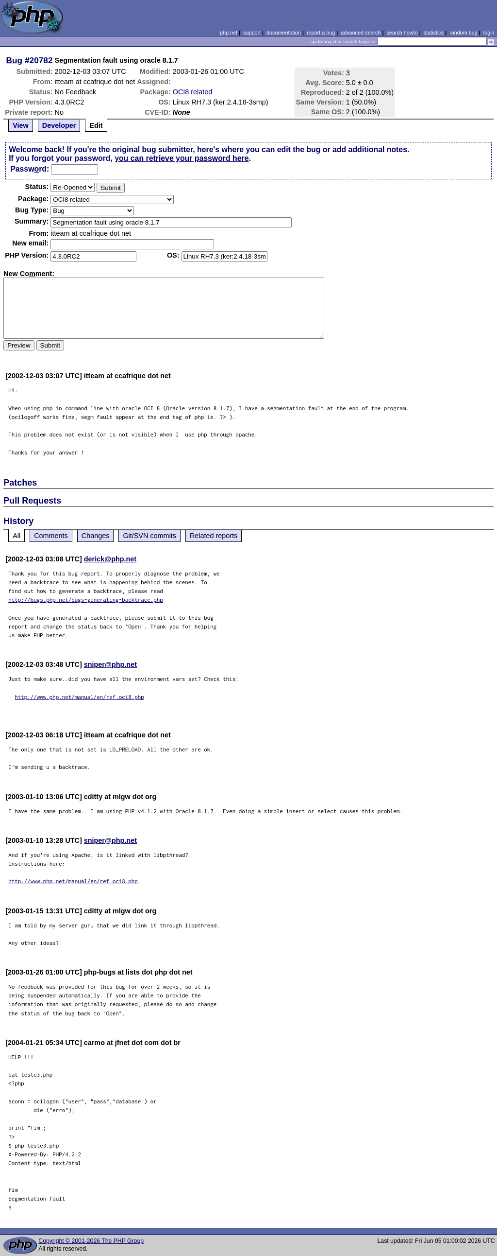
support (252, 32)
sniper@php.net (110, 664)
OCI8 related (193, 92)
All (16, 536)
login (489, 32)
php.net (228, 32)
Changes (96, 536)
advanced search (361, 32)
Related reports (213, 536)
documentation (283, 32)
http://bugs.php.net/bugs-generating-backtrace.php (85, 599)
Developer (59, 125)
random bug (463, 32)
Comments (51, 536)
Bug (14, 60)
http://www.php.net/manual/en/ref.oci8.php (79, 697)
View (21, 125)
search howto (401, 32)
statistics (434, 32)
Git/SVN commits (149, 536)
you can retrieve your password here (181, 158)
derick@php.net (110, 559)
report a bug (321, 32)
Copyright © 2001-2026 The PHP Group (91, 1241)
